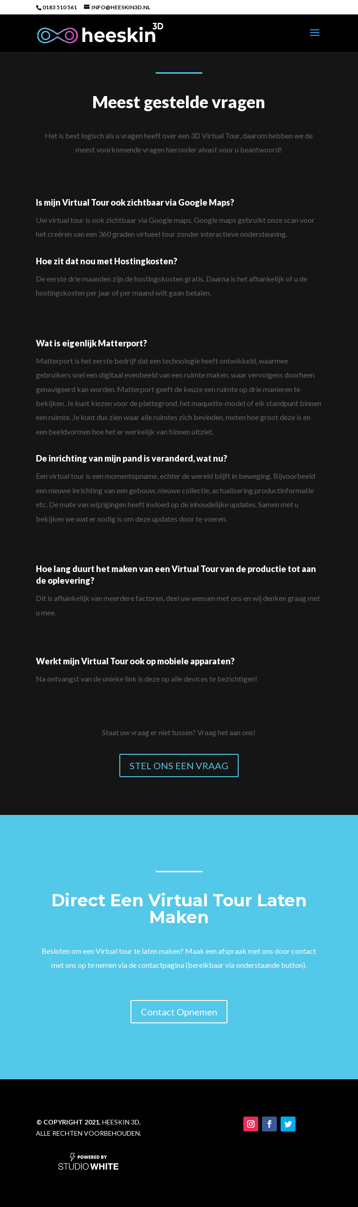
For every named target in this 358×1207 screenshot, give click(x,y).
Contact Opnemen (179, 1051)
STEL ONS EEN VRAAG (179, 765)
